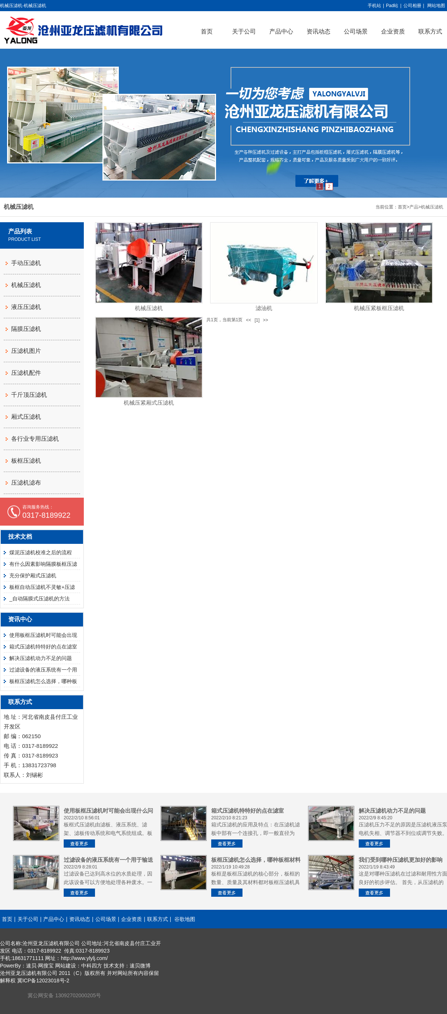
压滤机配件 (26, 373)
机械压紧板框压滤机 (379, 308)
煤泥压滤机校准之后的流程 (40, 552)
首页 (207, 31)
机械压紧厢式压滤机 (149, 402)
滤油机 (264, 308)
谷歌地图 (184, 919)
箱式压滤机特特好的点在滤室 (43, 647)
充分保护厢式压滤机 (32, 575)
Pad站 (392, 5)
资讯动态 (318, 31)
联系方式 (157, 919)
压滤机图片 (26, 351)
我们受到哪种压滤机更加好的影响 (401, 860)
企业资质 (393, 31)
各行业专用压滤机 (35, 439)
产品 (413, 207)
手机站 (374, 5)
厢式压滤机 (26, 417)
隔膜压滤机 (26, 329)
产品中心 (281, 31)
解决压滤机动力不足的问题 (40, 658)
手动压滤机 (26, 263)
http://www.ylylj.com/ (84, 958)
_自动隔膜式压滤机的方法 (39, 599)
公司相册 (412, 5)
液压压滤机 (26, 307)
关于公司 (244, 31)
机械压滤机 (432, 207)
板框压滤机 (26, 460)
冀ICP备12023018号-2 (43, 980)
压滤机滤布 (26, 482)
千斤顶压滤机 (29, 395)
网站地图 (436, 5)
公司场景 (356, 31)
